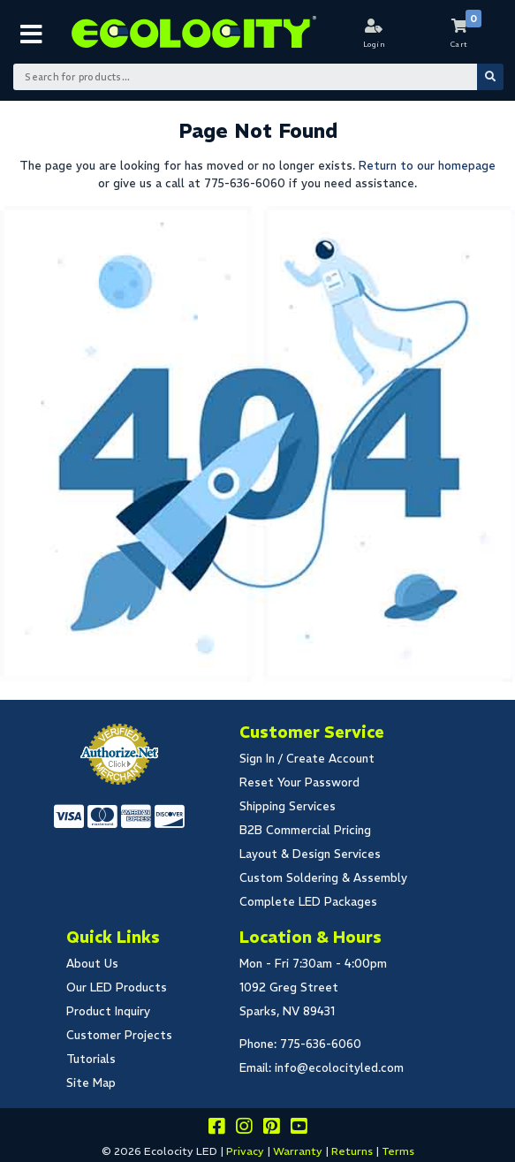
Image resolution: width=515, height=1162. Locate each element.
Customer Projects (119, 1035)
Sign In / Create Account (307, 758)
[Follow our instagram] (243, 1128)
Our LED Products (116, 987)
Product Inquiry (108, 1011)
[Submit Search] (490, 77)
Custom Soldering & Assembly (323, 877)
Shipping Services (287, 806)
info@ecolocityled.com (339, 1067)
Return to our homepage (427, 165)
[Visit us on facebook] (216, 1128)
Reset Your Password (299, 782)
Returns (352, 1151)
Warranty (297, 1151)
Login (374, 44)
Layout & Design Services (310, 854)
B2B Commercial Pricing (305, 830)
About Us (92, 963)
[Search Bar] (258, 77)
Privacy (245, 1151)
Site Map (91, 1082)
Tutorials (91, 1059)
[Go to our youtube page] (298, 1128)
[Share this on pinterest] (271, 1128)
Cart (459, 44)
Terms (398, 1151)
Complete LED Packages (308, 901)
